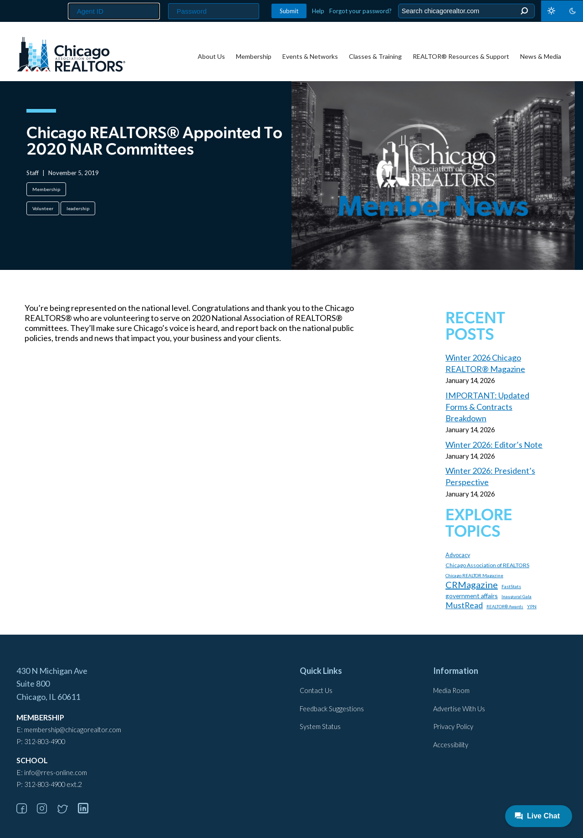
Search (524, 11)
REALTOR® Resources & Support (461, 56)
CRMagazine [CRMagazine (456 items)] (471, 584)
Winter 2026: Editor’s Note (493, 445)
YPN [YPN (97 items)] (532, 606)
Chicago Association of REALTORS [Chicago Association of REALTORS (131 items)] (487, 565)
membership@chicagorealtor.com (72, 730)
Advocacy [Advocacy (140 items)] (457, 555)
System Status (320, 726)
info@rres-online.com (55, 772)
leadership (77, 208)
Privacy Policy (453, 726)
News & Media (540, 56)
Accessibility (450, 745)
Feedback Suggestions (332, 709)
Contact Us (316, 690)
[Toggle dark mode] (562, 10)
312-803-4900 (44, 741)
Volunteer (42, 208)
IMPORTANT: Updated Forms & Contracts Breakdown (487, 406)
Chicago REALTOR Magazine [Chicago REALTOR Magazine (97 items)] (474, 575)
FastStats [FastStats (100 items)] (511, 586)
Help (318, 11)
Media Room (451, 690)
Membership (253, 56)
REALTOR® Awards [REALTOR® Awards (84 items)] (504, 606)
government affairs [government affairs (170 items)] (471, 596)
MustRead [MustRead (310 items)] (464, 605)
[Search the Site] (465, 11)
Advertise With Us (459, 709)
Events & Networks (310, 56)
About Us (211, 56)
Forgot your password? (360, 11)
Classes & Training (375, 56)
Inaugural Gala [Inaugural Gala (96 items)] (516, 596)
